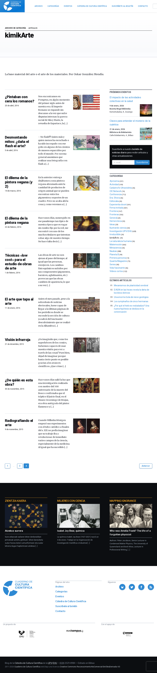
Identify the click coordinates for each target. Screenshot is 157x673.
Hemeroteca (116, 221)
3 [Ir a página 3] (19, 466)
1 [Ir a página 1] (7, 466)
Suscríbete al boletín (66, 606)
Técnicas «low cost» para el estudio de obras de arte (18, 261)
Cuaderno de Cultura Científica (27, 667)
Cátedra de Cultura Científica (70, 601)
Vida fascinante (117, 268)
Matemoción (116, 244)
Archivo (59, 586)
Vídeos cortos (116, 271)
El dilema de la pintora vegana (17, 220)
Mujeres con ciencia (71, 500)
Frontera (114, 211)
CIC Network (115, 191)
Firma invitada (116, 207)
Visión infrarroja (17, 340)
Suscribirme (142, 162)
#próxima (114, 181)
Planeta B (114, 254)
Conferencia (116, 194)
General (113, 218)
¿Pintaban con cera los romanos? (19, 99)
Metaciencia (115, 248)
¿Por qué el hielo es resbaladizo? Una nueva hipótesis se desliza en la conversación (131, 308)
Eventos (59, 596)
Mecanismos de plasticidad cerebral (131, 285)
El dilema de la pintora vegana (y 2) (18, 182)
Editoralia (114, 201)
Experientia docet (118, 204)
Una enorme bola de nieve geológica (131, 297)
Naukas (113, 251)
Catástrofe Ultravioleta (121, 188)
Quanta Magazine (118, 261)
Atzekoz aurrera (14, 530)
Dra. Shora (115, 198)
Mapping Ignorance (123, 500)
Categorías (61, 591)
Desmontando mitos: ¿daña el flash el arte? (17, 141)
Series (113, 264)
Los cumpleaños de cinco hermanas (131, 301)
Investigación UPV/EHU (121, 231)
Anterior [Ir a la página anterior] (146, 466)
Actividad (114, 184)
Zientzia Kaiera (15, 500)
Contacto (60, 611)
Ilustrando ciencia (118, 228)
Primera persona (118, 258)
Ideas (112, 224)
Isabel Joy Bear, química (70, 530)
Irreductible (115, 234)
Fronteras (114, 214)
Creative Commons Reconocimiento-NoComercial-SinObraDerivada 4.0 (90, 667)
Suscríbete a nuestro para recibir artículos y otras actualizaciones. (130, 152)
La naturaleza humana (121, 241)
